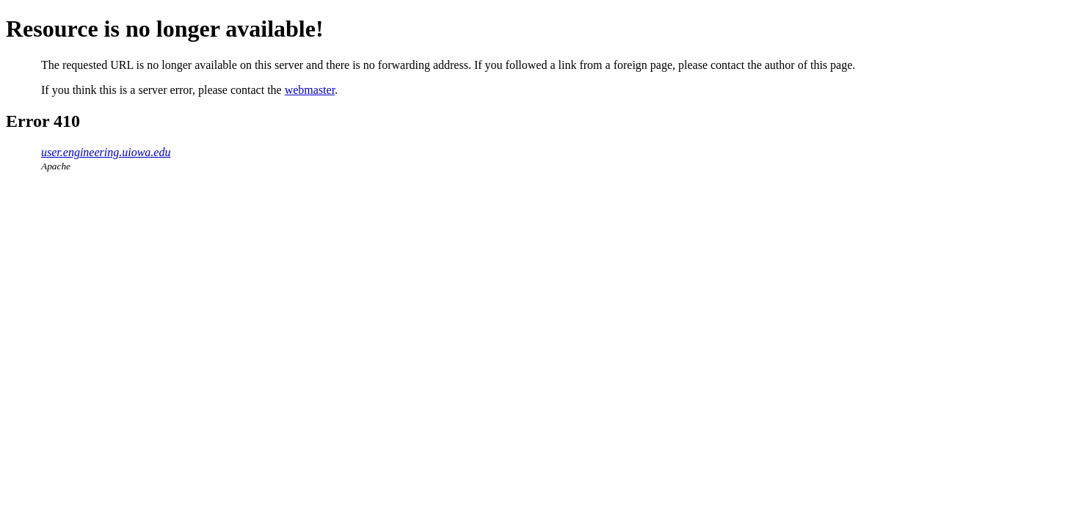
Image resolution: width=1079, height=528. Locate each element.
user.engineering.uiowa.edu (105, 152)
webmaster (310, 90)
